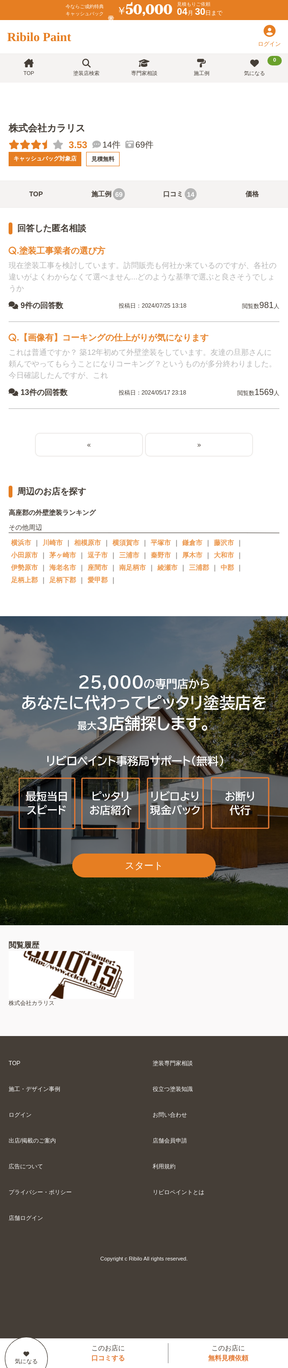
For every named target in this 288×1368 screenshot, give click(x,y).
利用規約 (164, 1166)
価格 (252, 194)
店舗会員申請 (170, 1140)
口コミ (180, 194)
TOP (28, 67)
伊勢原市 (24, 567)
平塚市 (161, 542)
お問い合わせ (170, 1115)
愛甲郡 (98, 580)
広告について (26, 1166)
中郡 (227, 567)
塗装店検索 (86, 67)
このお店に (108, 1353)
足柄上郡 (24, 580)
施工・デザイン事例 (34, 1089)
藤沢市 (224, 542)
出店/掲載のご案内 (32, 1140)
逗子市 (98, 555)
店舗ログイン (26, 1218)
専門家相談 (144, 67)
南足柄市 (132, 567)
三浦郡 (199, 567)
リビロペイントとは (178, 1192)
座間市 (98, 567)
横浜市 (21, 542)
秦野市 (161, 555)
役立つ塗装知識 (173, 1089)
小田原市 (24, 555)
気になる (263, 66)
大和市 (224, 555)
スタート (144, 865)
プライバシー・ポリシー (40, 1192)
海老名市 (62, 567)
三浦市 (129, 555)
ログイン (20, 1115)
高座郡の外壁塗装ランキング (52, 512)
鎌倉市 (192, 542)
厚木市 (192, 555)
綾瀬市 (167, 567)
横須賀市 (125, 542)
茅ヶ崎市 (62, 555)
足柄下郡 (62, 580)
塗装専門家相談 (173, 1063)
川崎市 (53, 542)
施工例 (202, 67)
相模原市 (87, 542)
